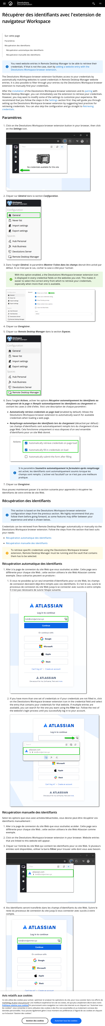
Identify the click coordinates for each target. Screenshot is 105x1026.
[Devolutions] (10, 3)
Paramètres (10, 41)
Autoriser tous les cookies (66, 1020)
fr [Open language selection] (100, 3)
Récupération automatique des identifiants (24, 50)
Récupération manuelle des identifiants (23, 55)
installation (18, 90)
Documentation (24, 3)
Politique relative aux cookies (15, 1005)
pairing (88, 90)
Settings (53, 100)
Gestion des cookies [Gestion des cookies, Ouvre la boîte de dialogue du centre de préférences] (35, 1020)
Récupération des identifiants (17, 45)
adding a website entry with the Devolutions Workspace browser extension (50, 68)
